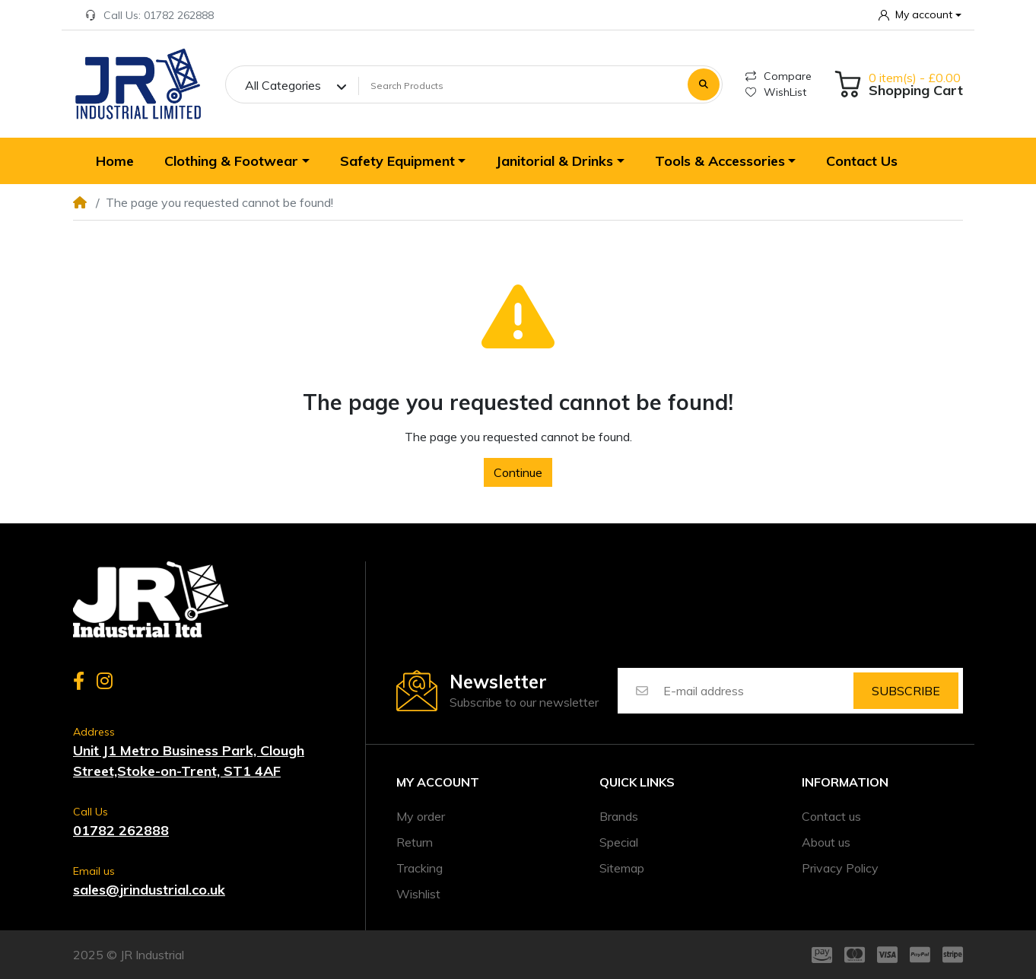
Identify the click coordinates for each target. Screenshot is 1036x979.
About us (826, 842)
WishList (775, 92)
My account (437, 782)
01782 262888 (121, 830)
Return (414, 842)
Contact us (831, 816)
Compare (778, 76)
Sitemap (621, 868)
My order (420, 816)
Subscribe (906, 690)
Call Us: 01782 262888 (149, 15)
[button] (920, 15)
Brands (618, 816)
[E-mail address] (757, 690)
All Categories (283, 85)
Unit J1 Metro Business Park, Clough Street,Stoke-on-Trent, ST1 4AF (188, 761)
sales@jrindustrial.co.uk (149, 889)
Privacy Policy (840, 868)
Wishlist (418, 893)
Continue (518, 472)
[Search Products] (520, 85)
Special (618, 842)
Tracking (419, 868)
